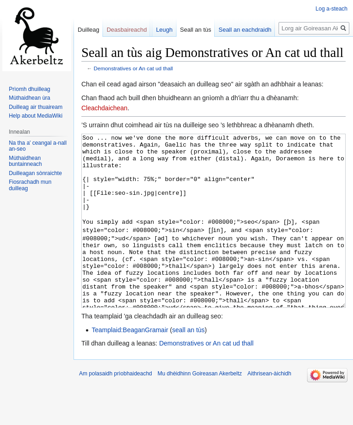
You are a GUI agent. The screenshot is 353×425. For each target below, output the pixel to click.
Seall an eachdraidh (244, 29)
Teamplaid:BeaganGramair (129, 364)
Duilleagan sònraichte (35, 173)
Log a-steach (331, 9)
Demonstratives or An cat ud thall (133, 68)
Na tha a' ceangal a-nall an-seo (38, 146)
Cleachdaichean (104, 108)
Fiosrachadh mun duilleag (30, 185)
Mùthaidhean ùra (29, 98)
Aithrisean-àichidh (269, 408)
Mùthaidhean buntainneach (25, 161)
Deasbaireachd (127, 29)
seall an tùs (188, 364)
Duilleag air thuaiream (36, 107)
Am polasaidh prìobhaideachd (115, 408)
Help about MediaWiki (36, 116)
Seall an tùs (195, 29)
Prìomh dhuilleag (29, 89)
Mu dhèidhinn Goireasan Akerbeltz (200, 408)
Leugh (164, 29)
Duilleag (88, 29)
